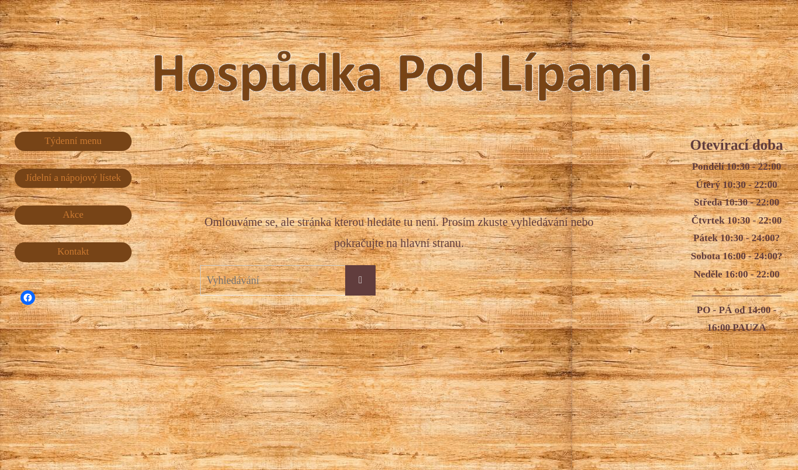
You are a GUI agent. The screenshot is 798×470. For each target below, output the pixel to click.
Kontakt (73, 252)
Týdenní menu (73, 140)
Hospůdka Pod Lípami (425, 63)
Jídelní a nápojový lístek (73, 177)
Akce (73, 215)
